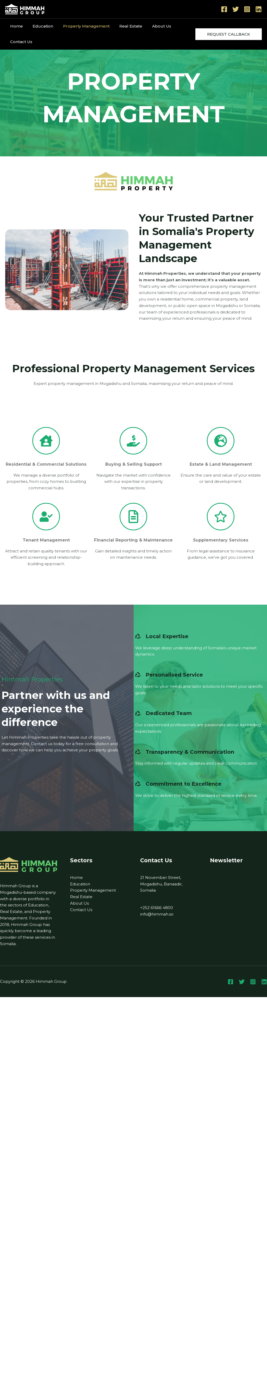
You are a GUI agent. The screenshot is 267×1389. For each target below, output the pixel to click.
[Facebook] (224, 9)
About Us (152, 26)
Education (40, 26)
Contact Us (20, 41)
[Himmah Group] (24, 8)
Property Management (81, 26)
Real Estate (124, 26)
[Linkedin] (258, 9)
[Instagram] (247, 9)
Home (15, 26)
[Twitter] (235, 9)
